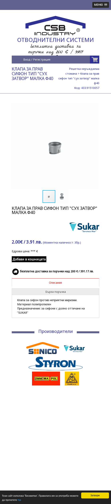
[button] (95, 106)
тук (19, 500)
